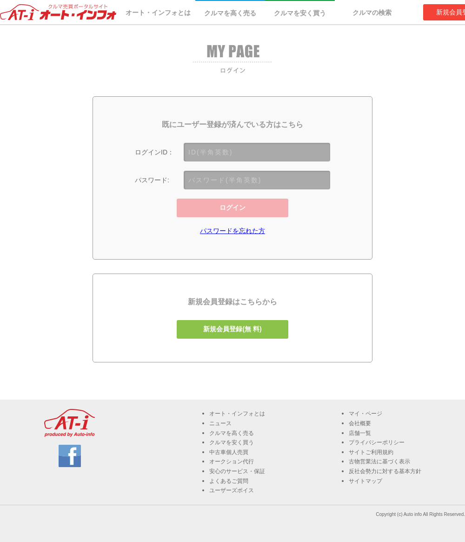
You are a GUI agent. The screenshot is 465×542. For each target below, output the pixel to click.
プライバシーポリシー (377, 442)
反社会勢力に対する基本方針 (385, 471)
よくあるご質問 (228, 481)
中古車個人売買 (228, 452)
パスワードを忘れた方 (232, 230)
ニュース (220, 423)
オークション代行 (231, 461)
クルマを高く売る (230, 13)
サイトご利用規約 (371, 452)
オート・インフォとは (158, 12)
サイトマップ (365, 481)
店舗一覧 (360, 433)
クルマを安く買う (300, 13)
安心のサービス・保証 (237, 471)
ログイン (232, 207)
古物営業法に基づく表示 (379, 461)
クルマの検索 (372, 12)
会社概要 (360, 423)
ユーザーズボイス (231, 490)
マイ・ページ (365, 413)
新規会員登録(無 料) (232, 329)
